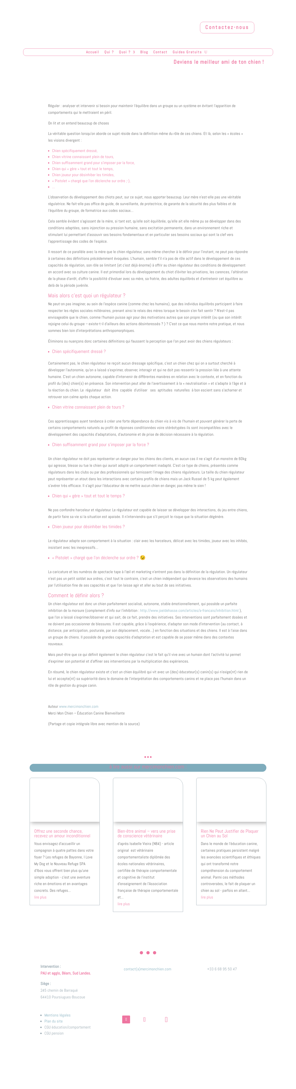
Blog (144, 52)
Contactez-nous (227, 27)
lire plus (40, 897)
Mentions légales (57, 1015)
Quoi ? (125, 52)
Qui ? (109, 52)
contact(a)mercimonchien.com (147, 969)
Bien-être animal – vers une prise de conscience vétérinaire (146, 833)
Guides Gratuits (187, 52)
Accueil (92, 52)
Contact (160, 52)
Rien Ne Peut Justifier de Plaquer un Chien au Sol (230, 833)
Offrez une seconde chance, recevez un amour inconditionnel (62, 833)
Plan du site (53, 1021)
